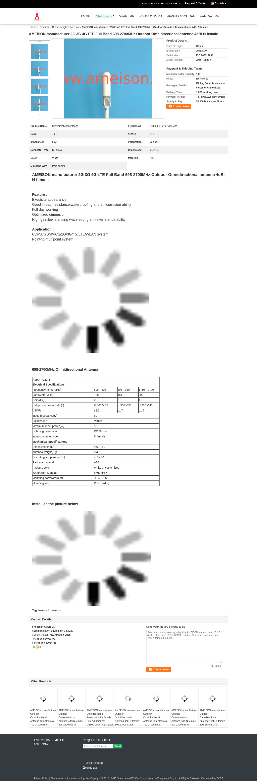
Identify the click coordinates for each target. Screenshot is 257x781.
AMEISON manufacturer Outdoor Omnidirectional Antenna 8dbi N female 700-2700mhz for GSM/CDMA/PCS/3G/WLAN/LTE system (156, 721)
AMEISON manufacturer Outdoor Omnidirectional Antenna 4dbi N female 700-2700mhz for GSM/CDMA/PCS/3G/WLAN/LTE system (43, 721)
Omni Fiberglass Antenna (65, 27)
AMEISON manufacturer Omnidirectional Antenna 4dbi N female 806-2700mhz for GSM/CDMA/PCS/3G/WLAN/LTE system (100, 719)
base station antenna (49, 610)
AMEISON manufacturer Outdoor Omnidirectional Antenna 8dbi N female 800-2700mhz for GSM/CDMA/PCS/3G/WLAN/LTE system (185, 721)
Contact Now (181, 106)
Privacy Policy (41, 778)
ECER (220, 778)
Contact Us (209, 15)
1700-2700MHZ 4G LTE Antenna (49, 742)
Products (103, 15)
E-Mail (87, 762)
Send (118, 746)
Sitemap (97, 762)
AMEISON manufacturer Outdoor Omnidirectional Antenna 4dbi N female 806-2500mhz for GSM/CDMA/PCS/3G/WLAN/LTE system (72, 721)
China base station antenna (65, 778)
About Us (126, 15)
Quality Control (181, 15)
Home (85, 15)
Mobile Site (90, 767)
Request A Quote (195, 3)
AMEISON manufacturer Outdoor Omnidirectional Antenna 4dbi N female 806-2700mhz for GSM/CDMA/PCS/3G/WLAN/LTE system (128, 721)
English (221, 2)
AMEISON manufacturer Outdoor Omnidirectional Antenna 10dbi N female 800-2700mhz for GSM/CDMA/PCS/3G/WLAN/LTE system (213, 721)
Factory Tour (150, 15)
